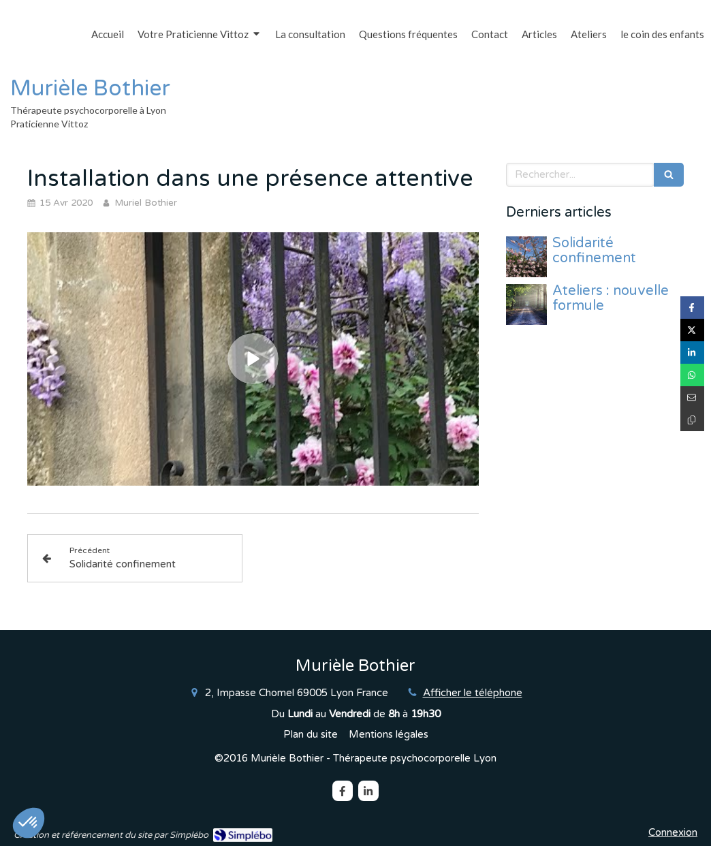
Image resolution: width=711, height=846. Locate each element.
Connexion (672, 832)
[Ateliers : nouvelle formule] (526, 304)
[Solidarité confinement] (526, 256)
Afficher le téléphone (472, 693)
